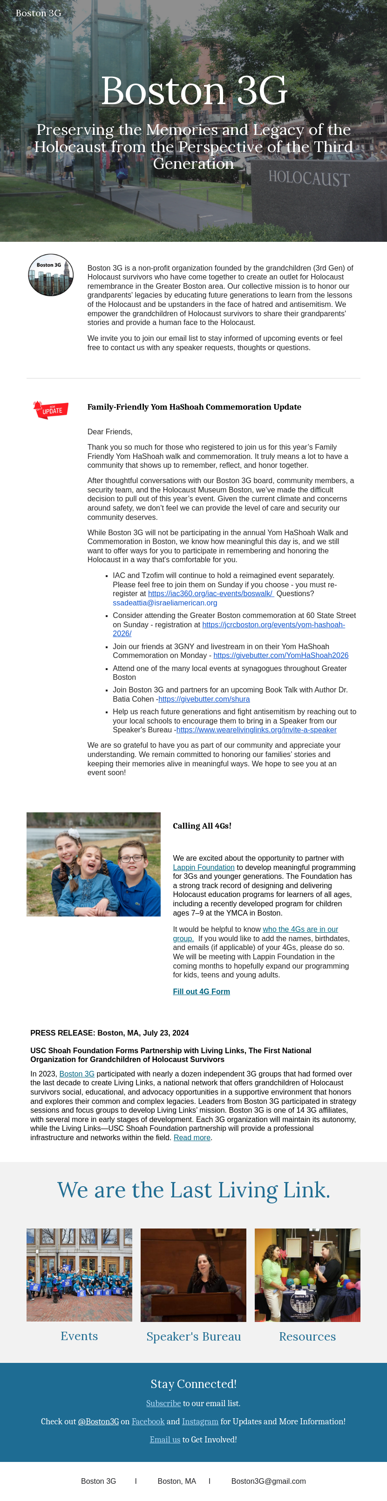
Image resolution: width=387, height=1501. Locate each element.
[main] (193, 121)
